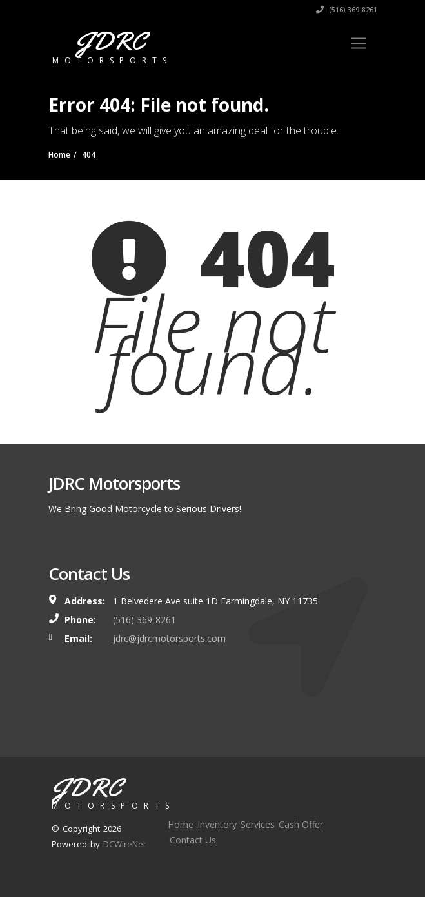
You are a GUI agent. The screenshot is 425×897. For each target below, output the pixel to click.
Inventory (217, 824)
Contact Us (193, 840)
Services (258, 824)
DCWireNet (124, 844)
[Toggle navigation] (359, 43)
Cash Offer (301, 824)
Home (180, 824)
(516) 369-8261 (346, 9)
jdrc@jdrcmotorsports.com (169, 638)
